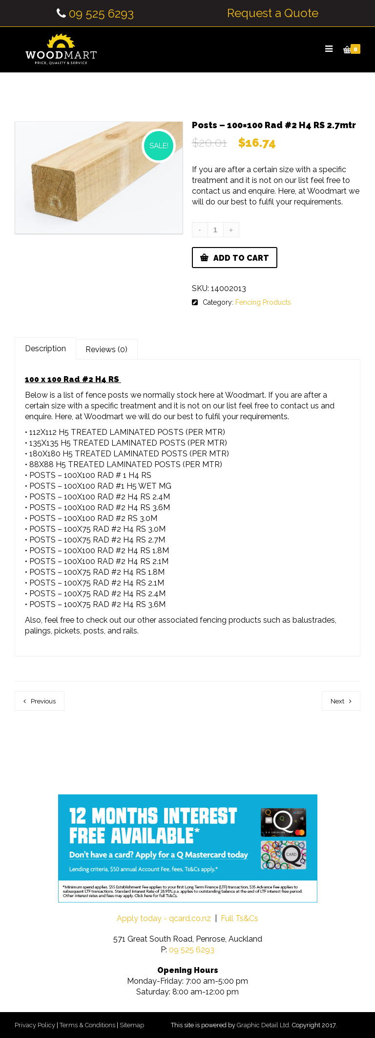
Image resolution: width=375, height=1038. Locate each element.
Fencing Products (263, 302)
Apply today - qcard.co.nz (164, 918)
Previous (43, 701)
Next (337, 701)
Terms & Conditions (87, 1025)
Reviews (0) (106, 349)
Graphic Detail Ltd (263, 1025)
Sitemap (132, 1025)
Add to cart (241, 258)
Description (45, 348)
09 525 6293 (101, 13)
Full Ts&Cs (239, 918)
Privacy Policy (35, 1025)
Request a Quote (272, 13)
